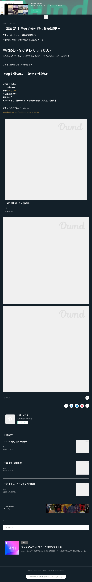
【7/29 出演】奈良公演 (12, 463)
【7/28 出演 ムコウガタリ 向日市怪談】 (19, 485)
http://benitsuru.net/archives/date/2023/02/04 (21, 112)
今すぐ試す (36, 11)
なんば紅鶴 (11, 90)
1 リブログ (6, 398)
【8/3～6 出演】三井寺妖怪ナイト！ (18, 442)
